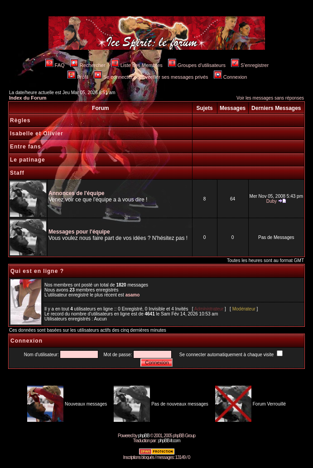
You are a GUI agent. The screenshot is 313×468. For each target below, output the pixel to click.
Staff (17, 173)
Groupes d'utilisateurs (197, 65)
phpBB (143, 435)
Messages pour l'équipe (79, 232)
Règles (20, 120)
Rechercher (88, 65)
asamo (132, 294)
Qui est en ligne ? (37, 271)
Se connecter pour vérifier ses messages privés (151, 77)
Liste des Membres (137, 65)
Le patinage (27, 160)
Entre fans (25, 146)
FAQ (55, 65)
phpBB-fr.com (169, 440)
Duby (271, 201)
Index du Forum (28, 97)
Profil (77, 77)
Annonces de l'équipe (76, 193)
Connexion (230, 77)
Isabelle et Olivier (36, 133)
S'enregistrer (250, 65)
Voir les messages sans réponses (270, 98)
